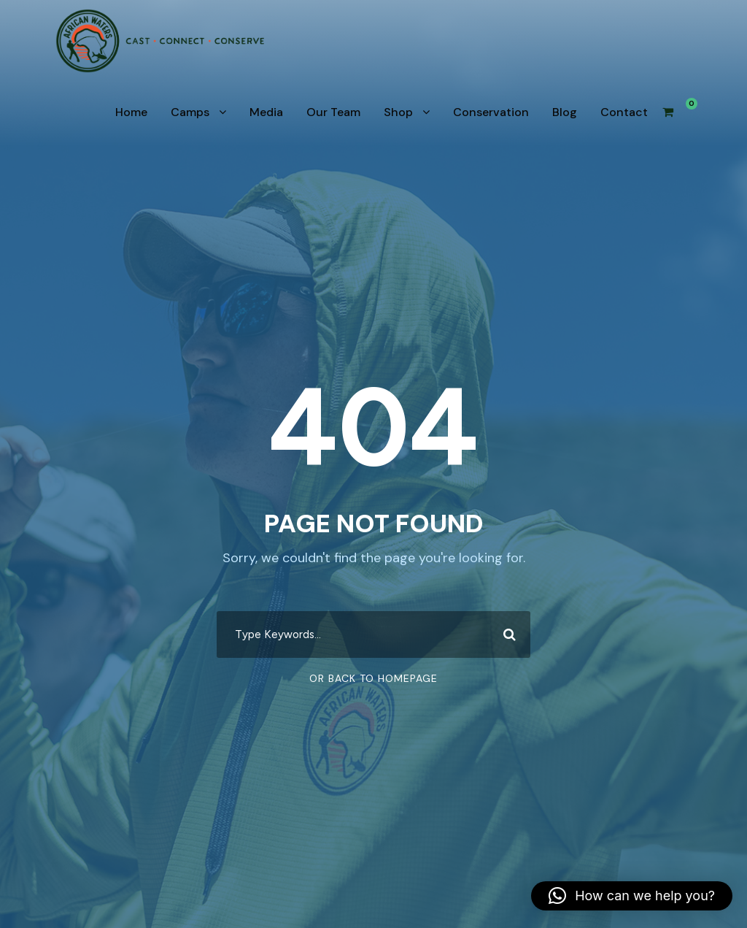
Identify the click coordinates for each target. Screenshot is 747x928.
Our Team (333, 112)
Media (266, 112)
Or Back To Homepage (373, 678)
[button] (631, 895)
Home (131, 112)
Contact (624, 112)
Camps (190, 112)
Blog (564, 112)
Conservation (491, 112)
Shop (398, 112)
